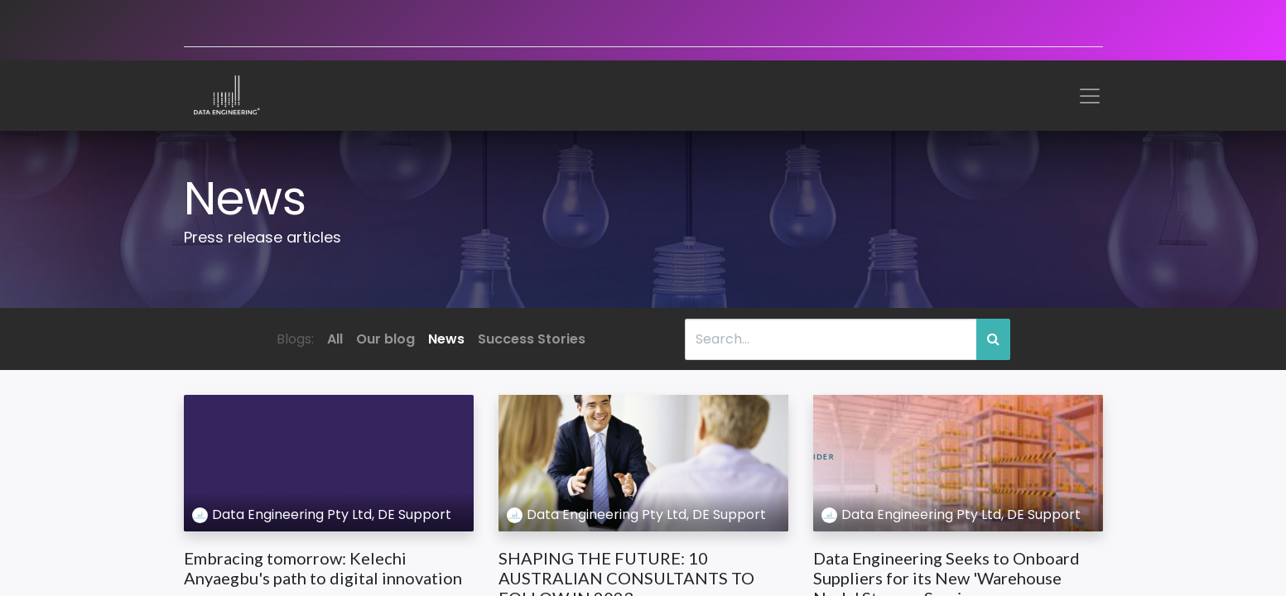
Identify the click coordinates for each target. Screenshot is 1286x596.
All (335, 338)
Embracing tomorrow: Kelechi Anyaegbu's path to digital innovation (323, 568)
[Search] (993, 339)
